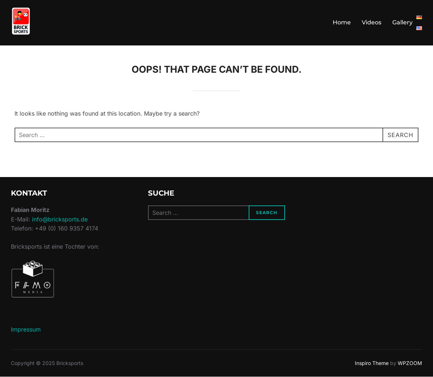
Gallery (402, 22)
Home (342, 22)
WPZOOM (410, 363)
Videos (371, 22)
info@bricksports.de (60, 219)
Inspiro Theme (372, 363)
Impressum (26, 329)
